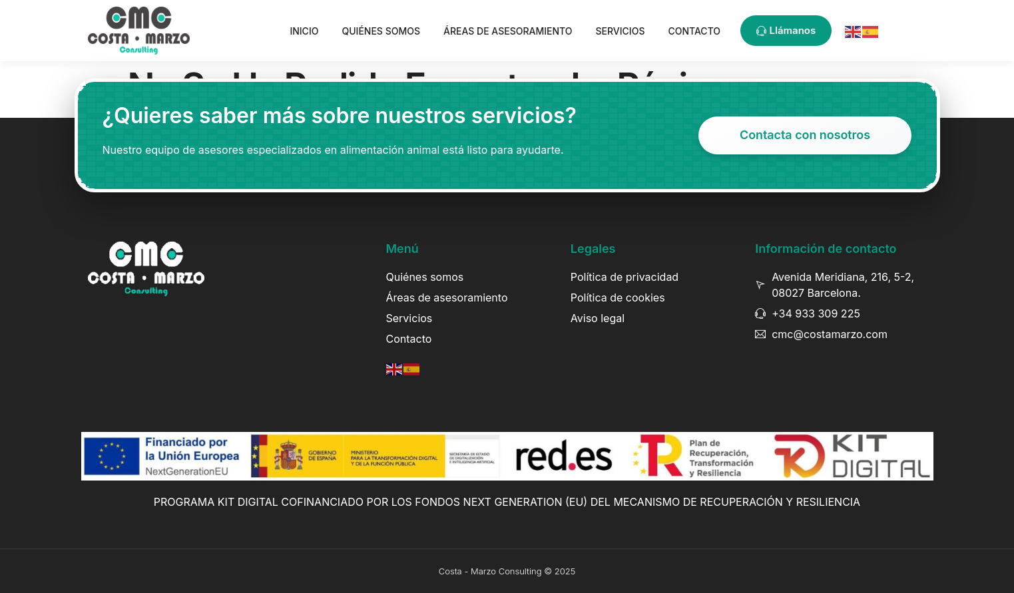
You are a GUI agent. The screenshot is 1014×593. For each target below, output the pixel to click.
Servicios (620, 31)
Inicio (304, 31)
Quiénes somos (381, 31)
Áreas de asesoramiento (508, 31)
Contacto (694, 31)
